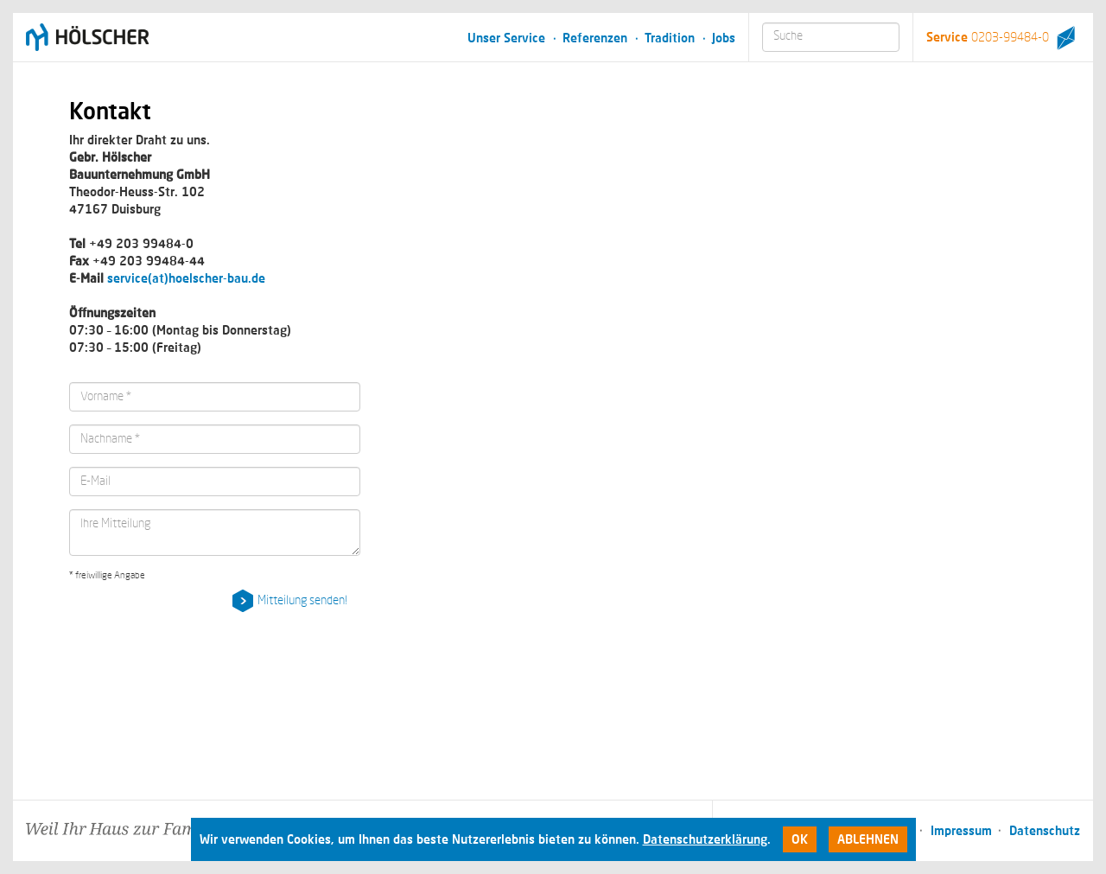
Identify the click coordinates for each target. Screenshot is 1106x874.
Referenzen (595, 37)
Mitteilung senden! (302, 601)
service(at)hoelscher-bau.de (186, 278)
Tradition (670, 37)
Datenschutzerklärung (705, 839)
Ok (799, 839)
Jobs (723, 37)
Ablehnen (868, 839)
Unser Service (506, 37)
